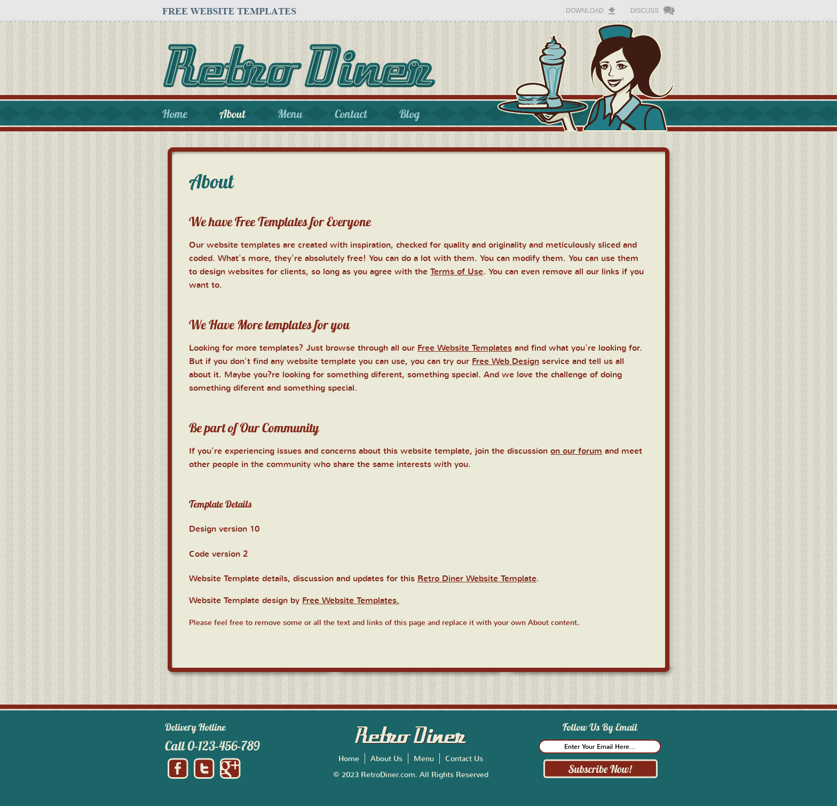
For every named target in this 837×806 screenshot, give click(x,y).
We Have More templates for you (269, 325)
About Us (386, 758)
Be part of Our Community (254, 428)
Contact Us (464, 758)
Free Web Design (505, 360)
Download (585, 10)
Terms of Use (456, 271)
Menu (290, 114)
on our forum (576, 450)
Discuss (644, 10)
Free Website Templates (464, 347)
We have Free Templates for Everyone (280, 222)
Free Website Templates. (350, 600)
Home (174, 114)
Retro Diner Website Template (476, 578)
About (232, 114)
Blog (409, 114)
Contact (351, 114)
